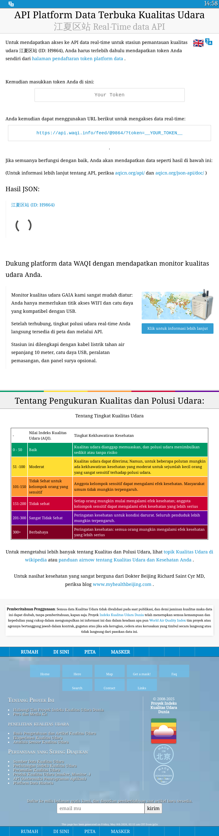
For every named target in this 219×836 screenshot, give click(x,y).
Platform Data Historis (33, 782)
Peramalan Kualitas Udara (36, 769)
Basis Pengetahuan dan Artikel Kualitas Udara (54, 733)
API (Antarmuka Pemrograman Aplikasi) (49, 778)
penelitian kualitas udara (38, 723)
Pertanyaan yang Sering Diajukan (48, 751)
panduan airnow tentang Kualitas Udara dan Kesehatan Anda (125, 560)
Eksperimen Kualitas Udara (37, 737)
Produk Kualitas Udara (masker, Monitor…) (51, 774)
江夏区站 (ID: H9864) (33, 205)
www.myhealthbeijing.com (122, 584)
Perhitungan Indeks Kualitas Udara (45, 765)
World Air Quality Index (167, 620)
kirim (153, 808)
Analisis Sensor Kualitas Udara (41, 741)
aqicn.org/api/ (130, 173)
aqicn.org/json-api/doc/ (179, 173)
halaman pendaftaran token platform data (77, 58)
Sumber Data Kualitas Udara (38, 761)
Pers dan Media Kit (30, 713)
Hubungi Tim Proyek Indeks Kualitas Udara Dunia (58, 709)
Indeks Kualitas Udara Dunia (122, 615)
